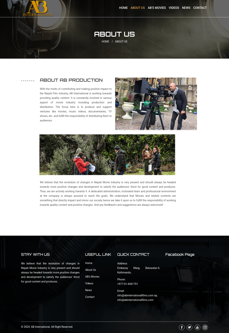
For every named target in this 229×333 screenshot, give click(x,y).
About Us (138, 8)
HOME (108, 41)
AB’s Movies (157, 8)
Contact (200, 8)
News (186, 8)
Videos (174, 8)
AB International (40, 326)
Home (123, 8)
